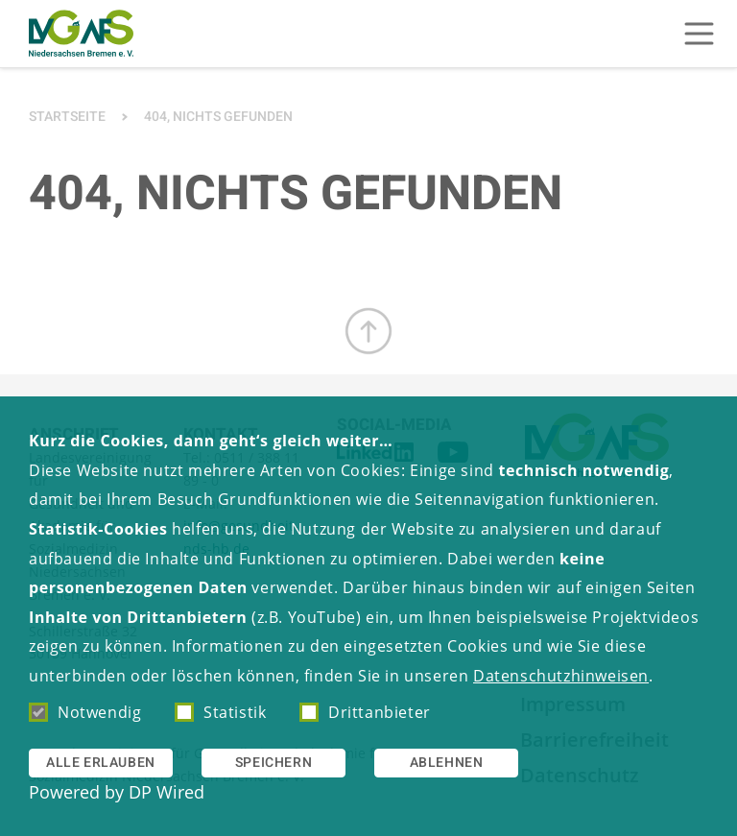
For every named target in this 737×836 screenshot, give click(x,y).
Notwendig (85, 712)
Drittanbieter (365, 712)
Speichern (273, 762)
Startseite (67, 117)
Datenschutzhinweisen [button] (561, 675)
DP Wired (166, 791)
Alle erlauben (100, 762)
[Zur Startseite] (81, 34)
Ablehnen (447, 762)
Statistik (220, 712)
